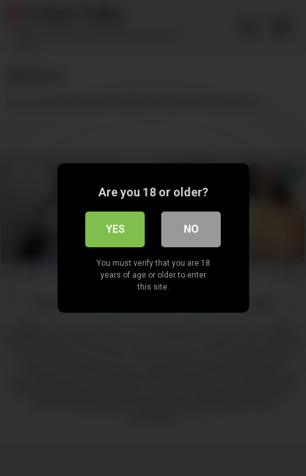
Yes (115, 229)
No (191, 229)
